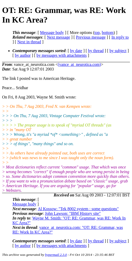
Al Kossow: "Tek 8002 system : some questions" (78, 209)
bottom (107, 32)
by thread (96, 50)
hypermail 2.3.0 (56, 255)
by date (76, 50)
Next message (58, 37)
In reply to (120, 37)
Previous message (91, 37)
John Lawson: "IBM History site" (73, 213)
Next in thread (29, 42)
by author (23, 55)
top (97, 32)
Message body (52, 32)
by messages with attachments (62, 55)
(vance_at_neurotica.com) (79, 64)
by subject (117, 50)
